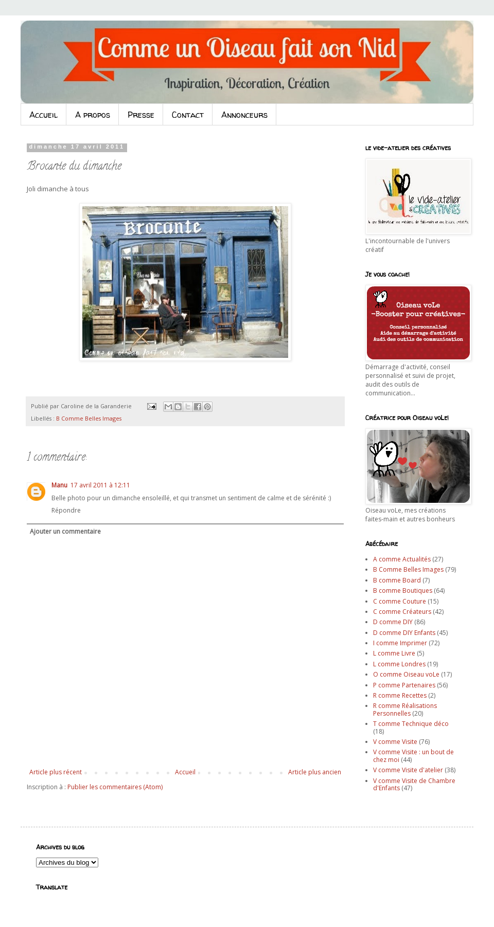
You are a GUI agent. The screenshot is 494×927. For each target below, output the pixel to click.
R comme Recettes (400, 695)
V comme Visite (395, 741)
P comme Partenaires (404, 685)
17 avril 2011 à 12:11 (100, 485)
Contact (188, 114)
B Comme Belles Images (88, 418)
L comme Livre (394, 653)
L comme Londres (399, 664)
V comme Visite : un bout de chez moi (413, 756)
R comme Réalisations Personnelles (405, 709)
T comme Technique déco (411, 723)
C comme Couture (399, 601)
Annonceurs (244, 114)
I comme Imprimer (400, 643)
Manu (59, 485)
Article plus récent (55, 772)
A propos (92, 114)
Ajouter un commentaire (65, 531)
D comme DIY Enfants (404, 632)
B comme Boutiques (402, 590)
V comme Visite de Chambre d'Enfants (414, 784)
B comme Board (397, 580)
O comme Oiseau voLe (406, 674)
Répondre (66, 510)
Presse (141, 114)
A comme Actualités (402, 559)
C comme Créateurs (402, 611)
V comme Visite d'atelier (408, 770)
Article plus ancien (314, 772)
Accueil (43, 114)
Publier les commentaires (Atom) (115, 787)
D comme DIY (393, 621)
